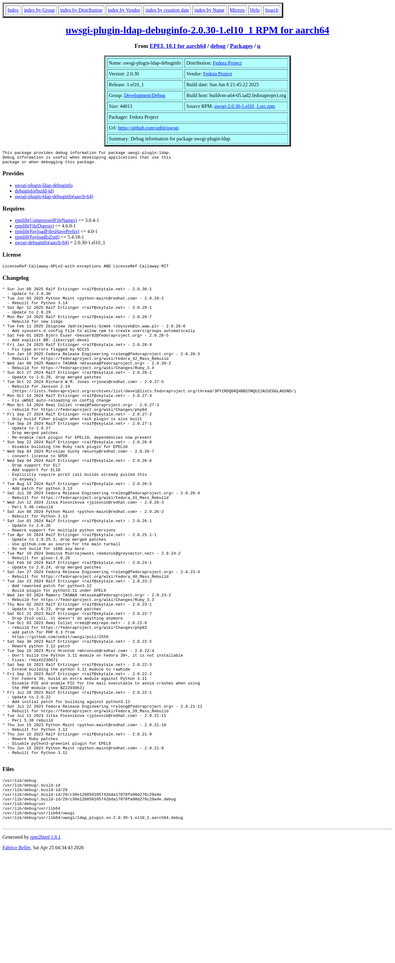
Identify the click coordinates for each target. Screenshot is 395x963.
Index (13, 10)
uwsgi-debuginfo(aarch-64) (42, 245)
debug (218, 46)
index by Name (209, 10)
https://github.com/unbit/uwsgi (148, 127)
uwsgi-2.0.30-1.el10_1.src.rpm (244, 106)
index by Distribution (81, 10)
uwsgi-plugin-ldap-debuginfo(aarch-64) (54, 199)
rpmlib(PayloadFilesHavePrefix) (47, 234)
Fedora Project (227, 63)
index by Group (39, 10)
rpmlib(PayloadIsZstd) (37, 239)
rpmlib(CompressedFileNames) (46, 223)
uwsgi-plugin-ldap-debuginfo (44, 188)
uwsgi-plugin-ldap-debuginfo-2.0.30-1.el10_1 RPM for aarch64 (197, 30)
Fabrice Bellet (16, 955)
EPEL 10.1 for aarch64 (178, 46)
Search (272, 10)
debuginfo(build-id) (34, 193)
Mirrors (237, 10)
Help (255, 10)
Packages (241, 46)
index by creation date (167, 10)
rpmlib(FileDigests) (34, 228)
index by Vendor (124, 10)
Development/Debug (144, 95)
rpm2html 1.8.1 (45, 944)
